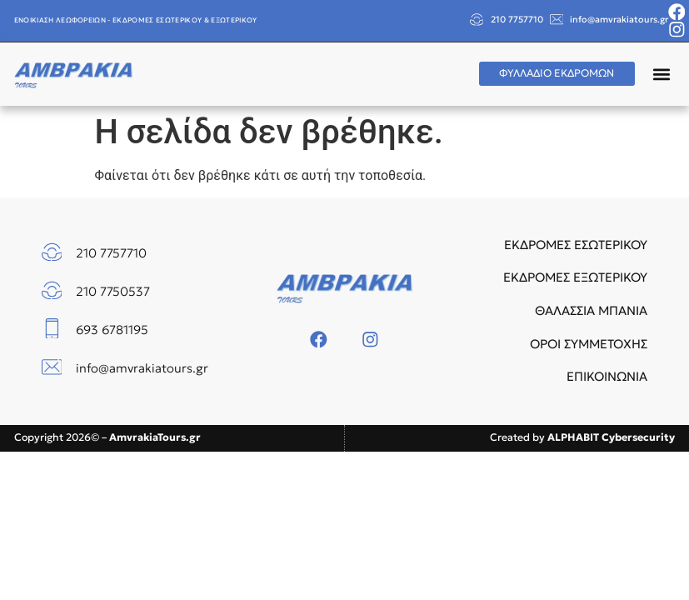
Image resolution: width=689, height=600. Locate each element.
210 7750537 (113, 291)
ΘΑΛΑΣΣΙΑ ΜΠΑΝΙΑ (591, 310)
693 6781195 (112, 330)
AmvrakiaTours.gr (155, 437)
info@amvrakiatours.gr (619, 19)
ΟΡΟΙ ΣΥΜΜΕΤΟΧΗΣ (588, 344)
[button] (661, 74)
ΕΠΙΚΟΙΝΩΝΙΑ (607, 376)
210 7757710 (517, 19)
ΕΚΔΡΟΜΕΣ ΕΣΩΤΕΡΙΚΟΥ (575, 244)
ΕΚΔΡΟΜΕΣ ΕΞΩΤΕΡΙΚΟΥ (575, 277)
